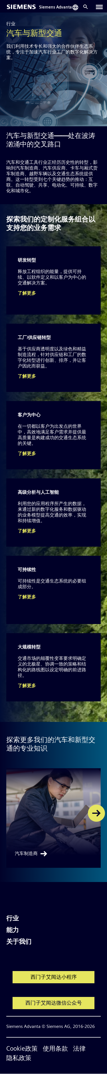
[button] (96, 813)
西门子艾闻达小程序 (54, 977)
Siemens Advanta (55, 7)
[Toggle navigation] (99, 7)
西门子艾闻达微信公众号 (53, 1003)
